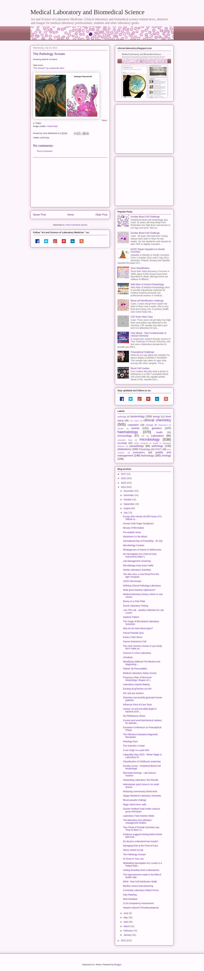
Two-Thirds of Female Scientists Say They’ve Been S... (141, 828)
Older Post (101, 214)
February (128, 930)
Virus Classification (140, 268)
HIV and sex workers (133, 693)
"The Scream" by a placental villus (48, 68)
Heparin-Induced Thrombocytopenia (141, 907)
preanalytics (139, 452)
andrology (121, 417)
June (126, 913)
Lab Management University (137, 561)
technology (147, 455)
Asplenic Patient (131, 617)
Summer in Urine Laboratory (137, 653)
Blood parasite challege (134, 800)
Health (159, 432)
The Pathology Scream (134, 854)
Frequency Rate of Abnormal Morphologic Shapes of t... (137, 678)
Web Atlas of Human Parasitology (147, 284)
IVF (143, 436)
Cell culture (134, 421)
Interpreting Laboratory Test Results (140, 780)
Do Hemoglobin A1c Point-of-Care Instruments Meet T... (140, 555)
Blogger (117, 964)
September (129, 504)
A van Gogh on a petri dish (136, 750)
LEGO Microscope (132, 581)
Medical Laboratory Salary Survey (140, 673)
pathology (44, 137)
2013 (124, 940)
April (126, 922)
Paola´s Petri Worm (132, 637)
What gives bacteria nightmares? (139, 590)
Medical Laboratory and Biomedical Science (87, 12)
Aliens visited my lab (133, 850)
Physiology (144, 449)
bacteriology (137, 416)
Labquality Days (124, 440)
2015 (124, 483)
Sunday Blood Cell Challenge (145, 216)
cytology (149, 425)
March (127, 926)
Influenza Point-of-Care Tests (137, 704)
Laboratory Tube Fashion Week (138, 816)
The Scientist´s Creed (134, 745)
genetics (157, 428)
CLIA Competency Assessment (138, 903)
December (129, 491)
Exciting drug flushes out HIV (137, 688)
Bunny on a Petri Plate (134, 601)
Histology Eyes (130, 741)
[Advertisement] (70, 182)
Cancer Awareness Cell (134, 641)
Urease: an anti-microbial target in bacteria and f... (140, 710)
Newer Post (39, 214)
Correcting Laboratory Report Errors (141, 890)
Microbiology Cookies (133, 545)
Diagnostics (163, 425)
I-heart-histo (52, 126)
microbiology (150, 439)
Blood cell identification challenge (147, 300)
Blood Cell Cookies (140, 368)
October (128, 499)
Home (70, 214)
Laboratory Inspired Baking (136, 684)
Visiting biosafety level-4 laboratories (141, 870)
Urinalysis (128, 657)
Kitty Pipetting (130, 894)
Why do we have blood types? (138, 628)
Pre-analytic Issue (132, 532)
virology (166, 455)
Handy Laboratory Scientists (137, 570)
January (128, 935)
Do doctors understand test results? (140, 841)
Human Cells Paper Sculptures (138, 523)
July (126, 512)
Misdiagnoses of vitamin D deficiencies (142, 549)
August (127, 508)
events (135, 428)
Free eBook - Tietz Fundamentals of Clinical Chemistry (148, 334)
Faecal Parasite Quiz (133, 633)
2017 (124, 474)
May (126, 917)
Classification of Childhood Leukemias (142, 761)
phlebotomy (124, 449)
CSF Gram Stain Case (142, 316)
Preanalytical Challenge (142, 352)
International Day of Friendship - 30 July (142, 541)
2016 (124, 478)
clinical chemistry (157, 420)
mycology (122, 443)
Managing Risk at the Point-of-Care (140, 845)
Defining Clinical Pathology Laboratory (142, 585)
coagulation (133, 425)
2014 (124, 487)
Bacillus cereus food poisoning (138, 886)
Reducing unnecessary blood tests (140, 791)
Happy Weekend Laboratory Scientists (142, 795)
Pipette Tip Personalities (135, 668)
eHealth (120, 428)
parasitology (136, 446)
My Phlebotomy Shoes (134, 716)
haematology (127, 432)
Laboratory (157, 435)
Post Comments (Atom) (76, 225)
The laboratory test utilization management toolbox (137, 821)
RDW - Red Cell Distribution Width (140, 881)
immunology (124, 435)
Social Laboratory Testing (135, 605)
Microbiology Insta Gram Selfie (138, 565)
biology (156, 416)
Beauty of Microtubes (133, 528)
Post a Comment (44, 151)
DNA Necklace (130, 899)
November (129, 495)
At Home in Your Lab (133, 858)
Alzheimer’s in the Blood (135, 536)
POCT (158, 449)
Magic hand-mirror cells (134, 804)
